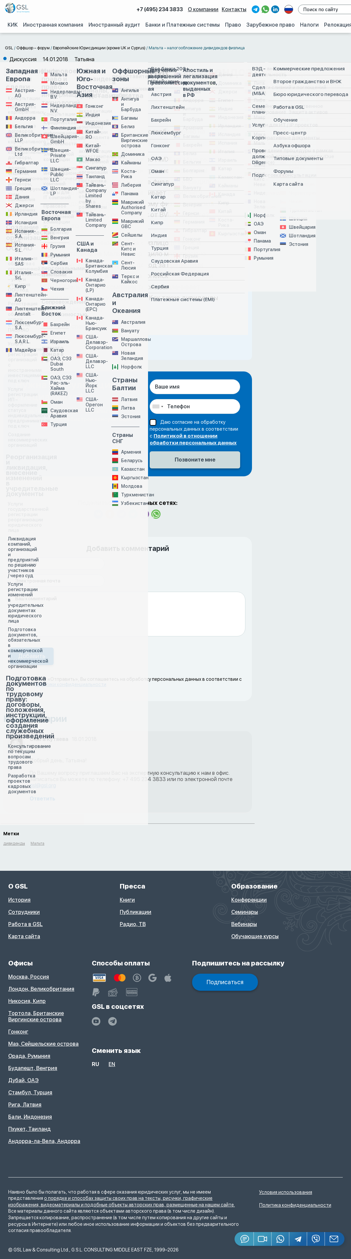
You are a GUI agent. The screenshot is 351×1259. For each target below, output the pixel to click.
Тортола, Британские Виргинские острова (36, 1016)
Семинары (244, 912)
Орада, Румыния (29, 1056)
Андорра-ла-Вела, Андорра (44, 1141)
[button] (263, 1239)
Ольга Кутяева (49, 739)
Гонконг (18, 1032)
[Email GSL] (334, 1239)
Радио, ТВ (133, 924)
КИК (13, 25)
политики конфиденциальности (70, 684)
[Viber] (316, 1239)
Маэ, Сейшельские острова (43, 1044)
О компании (204, 9)
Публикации (135, 912)
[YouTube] (96, 1021)
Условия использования (285, 1192)
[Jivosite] (244, 1239)
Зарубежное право (271, 25)
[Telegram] (298, 1239)
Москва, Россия (28, 977)
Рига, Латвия (24, 1105)
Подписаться (225, 982)
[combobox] (157, 406)
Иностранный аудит (115, 25)
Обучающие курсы (255, 936)
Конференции (249, 900)
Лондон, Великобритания (41, 989)
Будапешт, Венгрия (32, 1068)
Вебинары (244, 924)
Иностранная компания (54, 25)
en (112, 1064)
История (19, 900)
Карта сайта (24, 936)
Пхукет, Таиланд (29, 1129)
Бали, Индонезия (30, 1117)
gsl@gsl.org (43, 785)
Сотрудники (24, 912)
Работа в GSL (25, 924)
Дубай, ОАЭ (23, 1080)
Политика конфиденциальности (295, 1205)
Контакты (235, 9)
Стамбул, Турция (30, 1092)
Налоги (309, 25)
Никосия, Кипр (27, 1001)
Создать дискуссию (309, 85)
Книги (127, 900)
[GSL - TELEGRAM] (112, 1021)
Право (233, 25)
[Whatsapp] (280, 1239)
